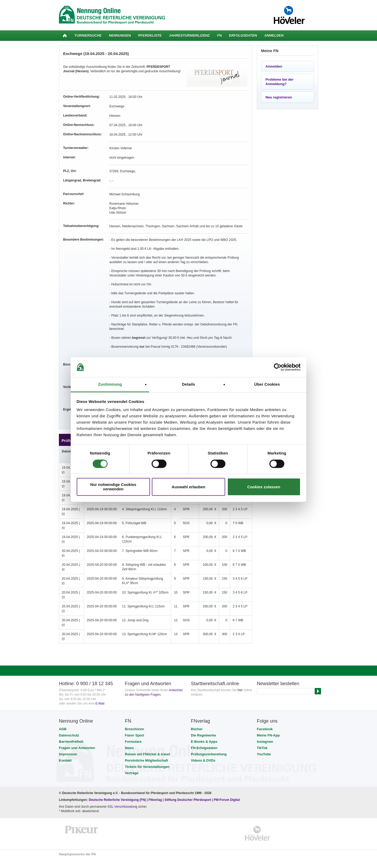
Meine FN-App (268, 735)
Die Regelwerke (203, 735)
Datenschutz (69, 735)
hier (240, 690)
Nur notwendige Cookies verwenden (113, 487)
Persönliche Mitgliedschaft (146, 760)
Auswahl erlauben (188, 487)
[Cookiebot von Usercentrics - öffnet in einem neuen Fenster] (278, 367)
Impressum (68, 754)
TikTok (262, 748)
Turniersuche (88, 35)
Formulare (133, 742)
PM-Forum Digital (227, 800)
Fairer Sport (134, 735)
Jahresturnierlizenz (189, 35)
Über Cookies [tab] (267, 384)
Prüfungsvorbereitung (209, 754)
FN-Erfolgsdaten (204, 748)
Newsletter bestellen (278, 683)
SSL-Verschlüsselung (122, 806)
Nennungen (120, 35)
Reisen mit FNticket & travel (147, 754)
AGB (62, 729)
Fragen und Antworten (77, 748)
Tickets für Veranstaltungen (147, 767)
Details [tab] (188, 384)
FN (219, 35)
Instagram (265, 742)
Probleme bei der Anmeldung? (279, 81)
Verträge (131, 773)
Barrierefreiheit (71, 742)
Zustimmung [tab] (110, 384)
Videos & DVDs (203, 760)
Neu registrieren (278, 97)
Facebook (265, 729)
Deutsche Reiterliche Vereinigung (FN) (117, 800)
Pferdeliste (150, 35)
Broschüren (134, 729)
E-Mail (99, 703)
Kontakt (65, 760)
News (129, 748)
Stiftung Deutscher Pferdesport (187, 800)
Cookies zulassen (263, 487)
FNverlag (155, 800)
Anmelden (274, 35)
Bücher (197, 729)
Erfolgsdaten (243, 35)
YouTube (264, 754)
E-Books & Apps (204, 742)
